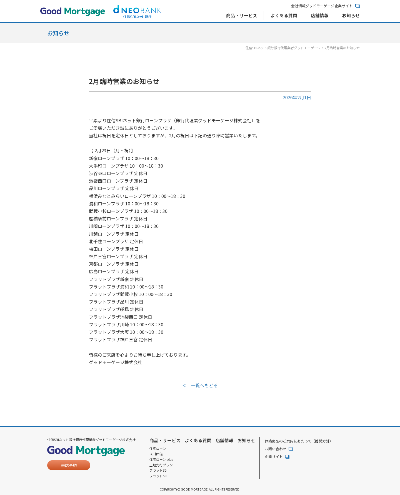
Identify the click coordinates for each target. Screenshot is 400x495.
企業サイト (274, 456)
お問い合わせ (275, 449)
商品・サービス (241, 15)
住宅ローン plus (161, 459)
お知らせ (351, 15)
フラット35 (158, 470)
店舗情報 (319, 15)
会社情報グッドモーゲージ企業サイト (321, 6)
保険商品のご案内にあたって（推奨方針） (299, 440)
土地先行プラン (161, 465)
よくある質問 (283, 15)
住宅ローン (157, 448)
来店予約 (69, 465)
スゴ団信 (156, 454)
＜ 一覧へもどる (200, 385)
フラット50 (158, 476)
